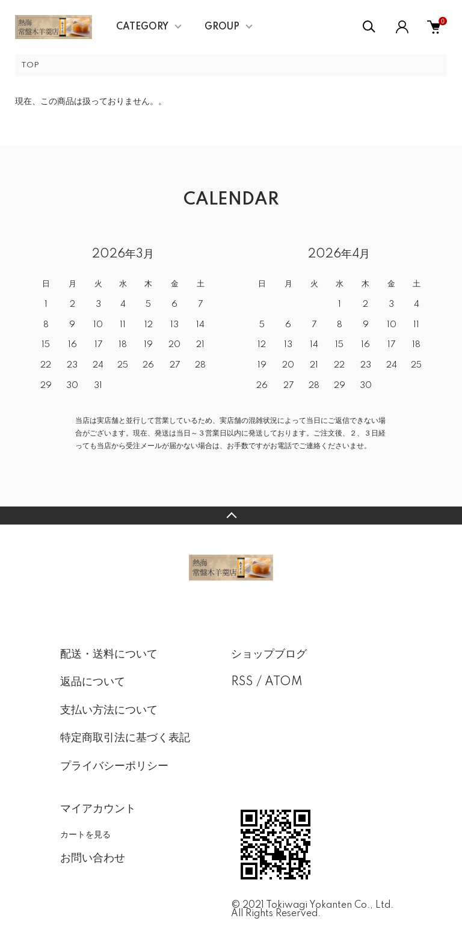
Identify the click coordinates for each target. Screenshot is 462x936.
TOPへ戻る (231, 515)
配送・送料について (109, 654)
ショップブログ (269, 654)
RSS (242, 682)
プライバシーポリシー (114, 766)
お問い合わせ (92, 858)
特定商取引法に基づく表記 (125, 738)
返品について (92, 682)
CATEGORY (142, 27)
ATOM (284, 682)
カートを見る (85, 834)
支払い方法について (109, 710)
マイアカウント (98, 809)
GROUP (222, 27)
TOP (30, 65)
